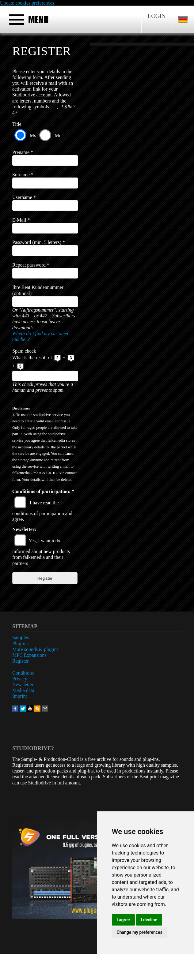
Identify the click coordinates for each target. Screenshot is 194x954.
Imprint (19, 696)
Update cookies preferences (27, 3)
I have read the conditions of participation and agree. (42, 511)
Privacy (19, 678)
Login (156, 16)
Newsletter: (24, 529)
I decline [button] (149, 919)
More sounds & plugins (35, 649)
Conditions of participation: (43, 491)
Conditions (23, 672)
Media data (23, 690)
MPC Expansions (29, 655)
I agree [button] (123, 919)
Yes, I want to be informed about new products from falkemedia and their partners (41, 552)
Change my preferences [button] (139, 932)
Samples (20, 637)
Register (20, 661)
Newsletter (22, 684)
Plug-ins (20, 643)
